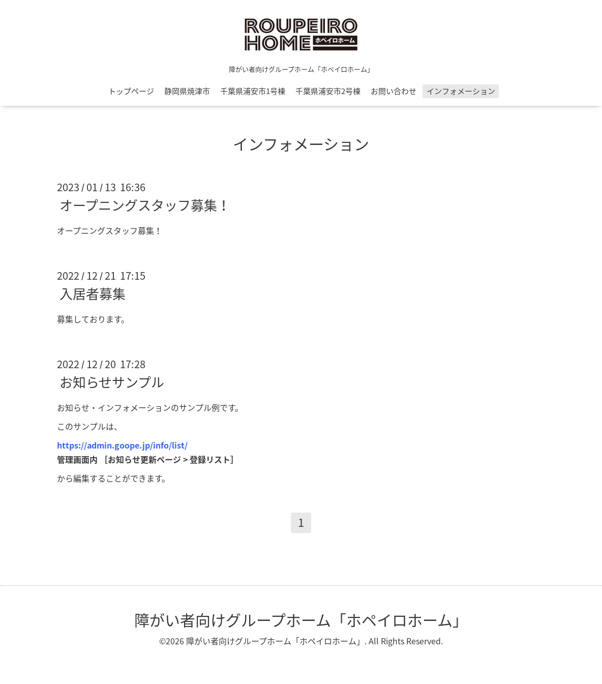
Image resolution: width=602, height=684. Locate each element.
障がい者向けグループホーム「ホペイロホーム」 (301, 619)
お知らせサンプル (111, 382)
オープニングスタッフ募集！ (144, 205)
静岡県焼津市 (187, 91)
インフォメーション (461, 91)
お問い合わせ (393, 91)
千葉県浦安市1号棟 (252, 91)
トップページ (131, 91)
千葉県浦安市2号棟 (327, 91)
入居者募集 (92, 293)
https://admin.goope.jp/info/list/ (122, 445)
